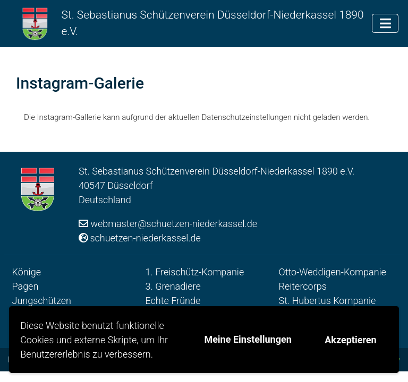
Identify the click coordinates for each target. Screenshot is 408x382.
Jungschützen (41, 300)
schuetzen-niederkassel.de (145, 238)
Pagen (25, 286)
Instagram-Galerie (80, 83)
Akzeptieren (350, 339)
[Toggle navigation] (385, 23)
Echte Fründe (173, 300)
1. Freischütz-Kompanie (195, 271)
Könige (26, 271)
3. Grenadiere (173, 286)
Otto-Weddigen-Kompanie (332, 271)
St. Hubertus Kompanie (327, 300)
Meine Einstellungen (247, 339)
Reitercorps (303, 286)
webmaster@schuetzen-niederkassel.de (173, 223)
